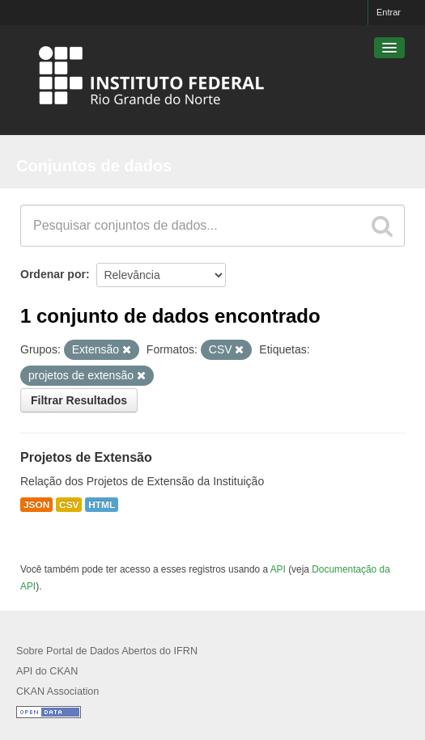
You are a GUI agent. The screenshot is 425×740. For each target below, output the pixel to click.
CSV (69, 504)
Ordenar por (53, 274)
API (278, 569)
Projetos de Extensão (86, 457)
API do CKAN (47, 671)
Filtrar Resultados (79, 400)
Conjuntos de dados (94, 166)
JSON (36, 504)
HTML (101, 504)
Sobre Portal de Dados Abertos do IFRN (107, 651)
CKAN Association (57, 691)
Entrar (388, 12)
